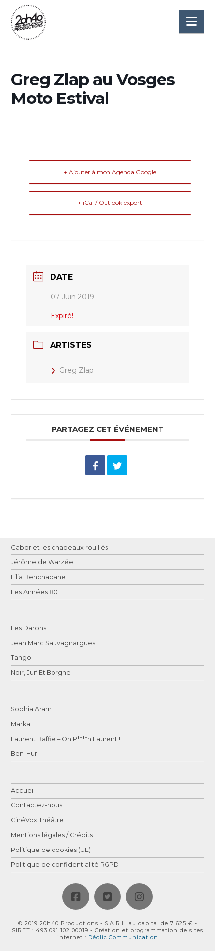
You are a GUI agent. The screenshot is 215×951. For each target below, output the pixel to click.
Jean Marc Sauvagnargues (53, 643)
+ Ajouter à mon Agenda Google (110, 172)
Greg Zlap (72, 370)
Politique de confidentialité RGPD (65, 865)
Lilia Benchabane (38, 577)
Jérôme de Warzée (42, 562)
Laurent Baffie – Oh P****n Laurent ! (65, 739)
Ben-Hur (24, 754)
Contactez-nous (36, 805)
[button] (191, 21)
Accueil (23, 791)
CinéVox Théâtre (37, 820)
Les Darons (28, 628)
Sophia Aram (31, 709)
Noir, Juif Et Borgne (41, 673)
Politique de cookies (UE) (51, 850)
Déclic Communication (123, 937)
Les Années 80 (34, 592)
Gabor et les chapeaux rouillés (59, 548)
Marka (20, 724)
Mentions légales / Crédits (52, 835)
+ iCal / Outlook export (110, 202)
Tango (21, 658)
